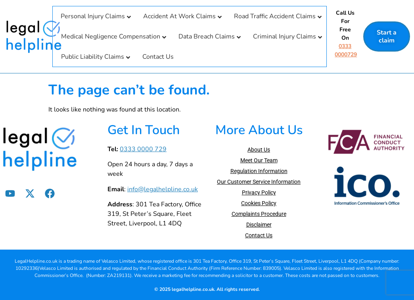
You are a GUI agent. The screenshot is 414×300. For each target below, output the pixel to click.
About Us (258, 149)
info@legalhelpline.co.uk (162, 189)
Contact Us (258, 235)
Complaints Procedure (259, 214)
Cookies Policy (258, 203)
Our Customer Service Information (259, 182)
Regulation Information (259, 171)
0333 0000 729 (143, 149)
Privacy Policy (259, 192)
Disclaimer (259, 224)
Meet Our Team (259, 160)
